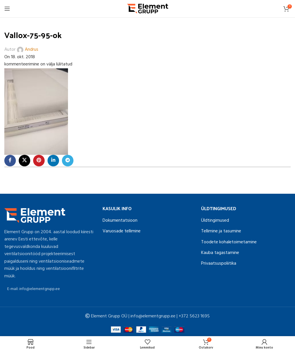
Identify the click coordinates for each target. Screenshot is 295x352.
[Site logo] (147, 8)
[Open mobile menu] (7, 8)
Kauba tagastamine (220, 253)
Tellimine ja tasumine (221, 231)
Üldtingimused (215, 220)
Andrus (31, 49)
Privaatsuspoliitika (218, 263)
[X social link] (24, 160)
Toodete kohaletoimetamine (229, 242)
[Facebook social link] (10, 160)
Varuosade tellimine (122, 231)
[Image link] (34, 215)
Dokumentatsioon (120, 220)
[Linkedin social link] (53, 160)
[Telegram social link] (67, 160)
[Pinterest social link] (39, 160)
